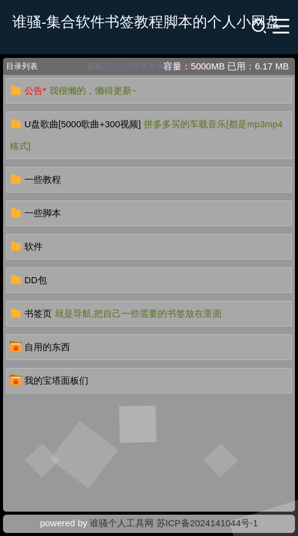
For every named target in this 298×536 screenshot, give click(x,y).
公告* (35, 90)
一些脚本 (42, 213)
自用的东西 (47, 347)
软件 (33, 246)
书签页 (38, 313)
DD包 (35, 280)
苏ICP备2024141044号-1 (207, 523)
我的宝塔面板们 (56, 380)
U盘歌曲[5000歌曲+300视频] (82, 124)
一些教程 (42, 179)
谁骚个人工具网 (122, 523)
